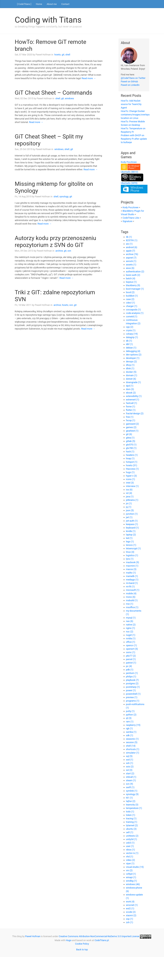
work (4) (130, 901)
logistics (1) (132, 555)
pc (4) (129, 666)
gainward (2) (132, 423)
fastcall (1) (131, 403)
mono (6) (130, 597)
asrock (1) (131, 261)
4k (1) (129, 237)
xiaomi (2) (131, 915)
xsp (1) (129, 919)
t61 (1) (129, 797)
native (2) (131, 624)
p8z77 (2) (131, 655)
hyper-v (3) (131, 475)
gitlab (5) (130, 441)
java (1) (130, 496)
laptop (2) (131, 534)
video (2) (130, 860)
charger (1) (131, 306)
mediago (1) (132, 579)
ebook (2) (131, 392)
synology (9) (132, 794)
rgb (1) (129, 728)
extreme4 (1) (132, 399)
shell (67, 54)
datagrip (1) (132, 337)
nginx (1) (130, 628)
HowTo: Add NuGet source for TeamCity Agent (131, 104)
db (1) (129, 340)
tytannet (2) (132, 825)
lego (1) (130, 541)
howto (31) (131, 465)
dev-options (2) (133, 354)
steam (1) (131, 780)
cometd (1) (131, 316)
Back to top (82, 949)
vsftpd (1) (131, 874)
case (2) (130, 299)
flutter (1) (131, 410)
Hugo (68, 940)
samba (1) (131, 732)
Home (39, 4)
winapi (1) (131, 877)
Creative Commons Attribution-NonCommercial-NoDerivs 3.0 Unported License (99, 936)
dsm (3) (130, 389)
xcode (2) (131, 912)
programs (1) (132, 700)
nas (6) (129, 621)
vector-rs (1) (132, 853)
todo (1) (130, 811)
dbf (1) (129, 344)
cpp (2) (129, 327)
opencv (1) (131, 645)
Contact (65, 4)
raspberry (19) (133, 725)
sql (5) (129, 756)
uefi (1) (129, 832)
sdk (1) (129, 735)
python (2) (131, 714)
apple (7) (130, 250)
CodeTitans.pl (102, 940)
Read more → (89, 78)
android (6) (131, 247)
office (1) (130, 642)
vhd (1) (129, 856)
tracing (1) (131, 818)
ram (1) (129, 721)
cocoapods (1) (133, 309)
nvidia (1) (130, 638)
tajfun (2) (130, 801)
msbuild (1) (132, 600)
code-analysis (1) (135, 313)
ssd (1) (129, 759)
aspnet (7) (131, 257)
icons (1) (130, 479)
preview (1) (131, 697)
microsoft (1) (132, 590)
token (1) (130, 815)
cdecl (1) (130, 302)
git (63, 54)
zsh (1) (129, 922)
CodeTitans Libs (131, 217)
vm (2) (129, 870)
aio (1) (129, 243)
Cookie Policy (82, 943)
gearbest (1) (132, 430)
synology (63, 196)
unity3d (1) (131, 839)
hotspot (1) (131, 462)
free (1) (129, 417)
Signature (127, 221)
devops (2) (131, 361)
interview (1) (132, 486)
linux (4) (130, 552)
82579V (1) (131, 240)
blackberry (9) (133, 285)
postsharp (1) (133, 687)
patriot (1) (131, 662)
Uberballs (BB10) (129, 172)
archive (59, 250)
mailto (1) (131, 572)
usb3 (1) (130, 842)
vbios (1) (130, 849)
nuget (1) (130, 635)
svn (69, 250)
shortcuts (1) (132, 749)
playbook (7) (132, 680)
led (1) (129, 538)
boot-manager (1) (135, 288)
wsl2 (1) (130, 908)
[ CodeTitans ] (24, 4)
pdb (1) (129, 669)
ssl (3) (129, 770)
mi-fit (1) (130, 586)
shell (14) (131, 745)
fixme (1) (130, 406)
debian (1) (131, 347)
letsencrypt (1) (133, 548)
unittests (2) (132, 835)
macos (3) (131, 569)
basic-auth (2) (133, 275)
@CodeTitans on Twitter (133, 78)
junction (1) (132, 513)
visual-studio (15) (135, 867)
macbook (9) (132, 562)
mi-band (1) (132, 583)
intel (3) (130, 482)
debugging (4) (133, 351)
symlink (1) (131, 790)
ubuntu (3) (131, 829)
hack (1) (130, 451)
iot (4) (129, 493)
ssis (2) (130, 766)
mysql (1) (131, 617)
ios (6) (129, 489)
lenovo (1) (131, 545)
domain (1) (131, 375)
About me (52, 4)
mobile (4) (131, 593)
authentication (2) (135, 271)
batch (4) (130, 278)
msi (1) (129, 603)
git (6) (129, 434)
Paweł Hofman (32, 936)
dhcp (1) (130, 365)
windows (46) (133, 884)
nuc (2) (129, 631)
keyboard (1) (132, 527)
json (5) (130, 510)
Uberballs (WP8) (129, 183)
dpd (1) (129, 385)
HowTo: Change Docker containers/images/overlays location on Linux (135, 114)
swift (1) (130, 787)
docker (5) (131, 372)
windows (69, 98)
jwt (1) (129, 517)
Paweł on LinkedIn (130, 85)
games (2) (131, 427)
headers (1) (132, 455)
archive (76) (132, 254)
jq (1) (128, 507)
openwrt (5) (132, 648)
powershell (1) (133, 693)
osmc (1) (130, 652)
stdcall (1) (131, 777)
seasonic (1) (132, 738)
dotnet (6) (131, 378)
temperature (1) (134, 808)
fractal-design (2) (135, 413)
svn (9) (129, 783)
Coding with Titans (48, 19)
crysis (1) (130, 330)
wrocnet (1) (132, 905)
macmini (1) (132, 565)
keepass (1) (132, 524)
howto (57, 54)
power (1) (131, 690)
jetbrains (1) (132, 500)
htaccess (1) (132, 468)
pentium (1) (132, 673)
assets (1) (131, 264)
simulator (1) (132, 752)
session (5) (131, 742)
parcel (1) (131, 659)
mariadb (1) (132, 576)
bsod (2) (130, 292)
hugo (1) (130, 472)
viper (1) (130, 863)
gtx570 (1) (131, 444)
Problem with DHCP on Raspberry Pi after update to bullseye (134, 139)
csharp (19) (132, 333)
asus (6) (130, 268)
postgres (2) (132, 683)
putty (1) (130, 711)
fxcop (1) (130, 420)
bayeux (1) (131, 282)
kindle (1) (131, 531)
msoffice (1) (132, 607)
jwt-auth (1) (132, 520)
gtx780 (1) (131, 448)
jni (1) (129, 503)
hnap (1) (130, 458)
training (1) (131, 822)
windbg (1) (131, 880)
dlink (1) (130, 368)
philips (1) (131, 676)
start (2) (130, 773)
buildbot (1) (132, 295)
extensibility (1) (134, 396)
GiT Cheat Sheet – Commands (53, 92)
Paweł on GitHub (129, 81)
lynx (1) (130, 558)
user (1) (130, 846)
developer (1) (132, 358)
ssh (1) (129, 763)
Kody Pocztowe (129, 162)
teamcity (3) (132, 804)
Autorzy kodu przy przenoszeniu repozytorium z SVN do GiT (55, 241)
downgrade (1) (133, 382)
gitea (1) (130, 437)
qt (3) (128, 718)
